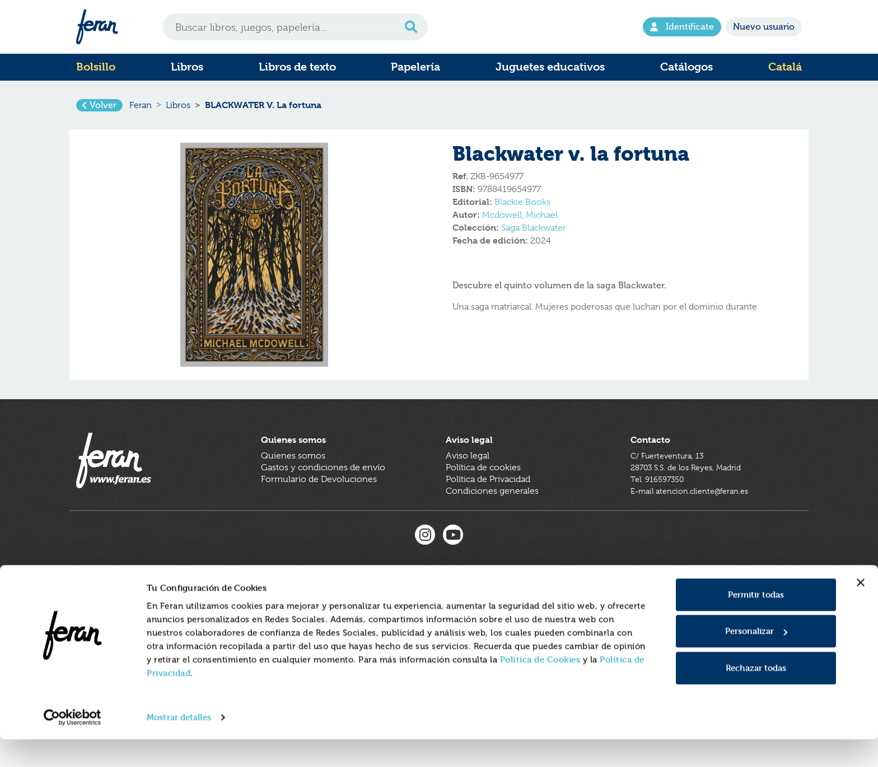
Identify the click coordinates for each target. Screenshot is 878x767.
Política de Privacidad (488, 499)
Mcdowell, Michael (520, 222)
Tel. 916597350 (661, 499)
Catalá (785, 66)
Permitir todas (756, 622)
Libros (187, 66)
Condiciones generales (492, 511)
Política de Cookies (540, 687)
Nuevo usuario (764, 26)
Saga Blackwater (533, 235)
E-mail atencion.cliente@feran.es (696, 511)
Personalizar (756, 658)
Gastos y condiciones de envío (323, 488)
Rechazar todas (756, 695)
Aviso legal (467, 476)
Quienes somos (293, 476)
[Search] (295, 26)
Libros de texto (297, 66)
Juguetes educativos (550, 66)
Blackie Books (522, 209)
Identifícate (682, 26)
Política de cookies (483, 488)
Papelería (415, 66)
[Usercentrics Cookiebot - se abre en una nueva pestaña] (73, 745)
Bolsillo (95, 66)
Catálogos (686, 66)
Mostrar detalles (179, 745)
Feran (140, 109)
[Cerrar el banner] (861, 610)
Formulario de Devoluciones (319, 499)
